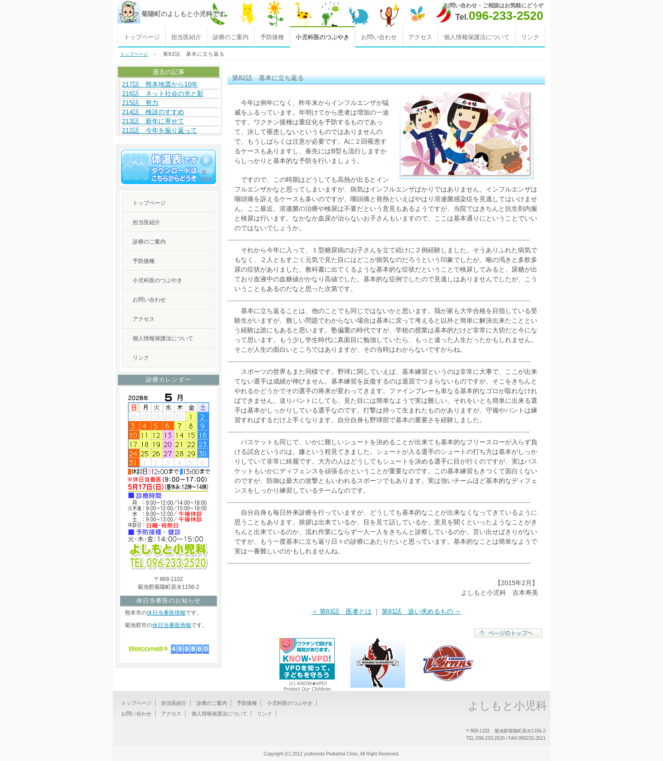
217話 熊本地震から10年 (160, 84)
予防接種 (272, 37)
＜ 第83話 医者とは (341, 611)
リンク (530, 37)
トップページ (142, 37)
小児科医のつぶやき (157, 280)
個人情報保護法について (477, 37)
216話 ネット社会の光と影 (163, 93)
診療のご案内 (231, 37)
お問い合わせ (379, 37)
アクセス (420, 37)
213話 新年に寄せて (153, 121)
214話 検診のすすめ (153, 112)
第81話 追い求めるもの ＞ (421, 611)
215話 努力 (140, 102)
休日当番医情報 (166, 613)
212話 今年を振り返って (159, 130)
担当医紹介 (186, 37)
